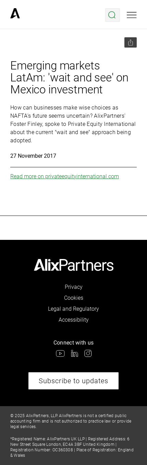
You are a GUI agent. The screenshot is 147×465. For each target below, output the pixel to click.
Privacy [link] (74, 287)
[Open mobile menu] (132, 15)
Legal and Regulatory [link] (73, 309)
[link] (15, 15)
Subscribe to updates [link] (73, 381)
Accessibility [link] (74, 320)
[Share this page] (130, 42)
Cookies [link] (73, 298)
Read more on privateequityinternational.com (64, 176)
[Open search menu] (112, 15)
